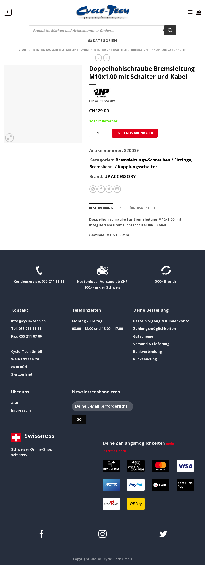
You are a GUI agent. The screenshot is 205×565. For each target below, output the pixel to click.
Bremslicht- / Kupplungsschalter (159, 50)
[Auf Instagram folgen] (102, 534)
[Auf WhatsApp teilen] (93, 189)
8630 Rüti (19, 366)
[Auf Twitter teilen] (109, 189)
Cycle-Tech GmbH (26, 351)
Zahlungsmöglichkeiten (154, 328)
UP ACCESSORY (120, 176)
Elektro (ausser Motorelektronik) (60, 50)
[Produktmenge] (97, 133)
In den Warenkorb (134, 132)
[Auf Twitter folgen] (163, 534)
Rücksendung (145, 358)
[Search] (170, 30)
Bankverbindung (147, 351)
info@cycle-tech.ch (28, 320)
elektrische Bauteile (110, 50)
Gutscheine (143, 336)
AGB (14, 402)
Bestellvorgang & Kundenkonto (161, 320)
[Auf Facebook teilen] (101, 189)
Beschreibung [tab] (100, 208)
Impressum (21, 410)
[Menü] (190, 12)
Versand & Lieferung (151, 343)
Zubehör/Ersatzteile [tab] (136, 208)
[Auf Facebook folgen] (42, 534)
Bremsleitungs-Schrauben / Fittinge (153, 160)
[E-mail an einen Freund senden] (117, 189)
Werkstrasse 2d (25, 358)
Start (23, 50)
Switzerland (21, 374)
